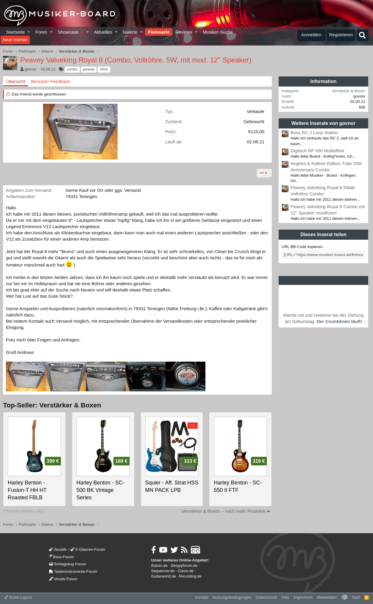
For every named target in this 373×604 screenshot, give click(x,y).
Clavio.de (185, 571)
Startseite (15, 31)
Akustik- (58, 549)
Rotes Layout (18, 597)
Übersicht (15, 81)
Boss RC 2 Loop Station (314, 132)
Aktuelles (103, 31)
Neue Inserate (15, 39)
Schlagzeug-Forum (67, 564)
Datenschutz (266, 597)
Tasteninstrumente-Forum (73, 571)
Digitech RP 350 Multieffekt (317, 150)
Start (356, 597)
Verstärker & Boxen (348, 91)
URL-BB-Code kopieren (302, 246)
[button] (29, 32)
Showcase (70, 31)
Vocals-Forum (63, 579)
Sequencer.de (163, 571)
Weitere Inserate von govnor (323, 123)
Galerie (130, 31)
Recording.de (190, 576)
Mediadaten (327, 597)
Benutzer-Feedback (50, 81)
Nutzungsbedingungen (232, 597)
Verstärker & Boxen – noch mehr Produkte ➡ (226, 511)
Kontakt (201, 597)
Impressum (303, 597)
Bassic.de (159, 565)
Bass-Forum (61, 557)
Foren (41, 31)
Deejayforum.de (184, 565)
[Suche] (363, 35)
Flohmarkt (159, 31)
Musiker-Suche (218, 31)
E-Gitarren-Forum (88, 549)
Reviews (183, 31)
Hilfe (285, 597)
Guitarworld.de (163, 576)
